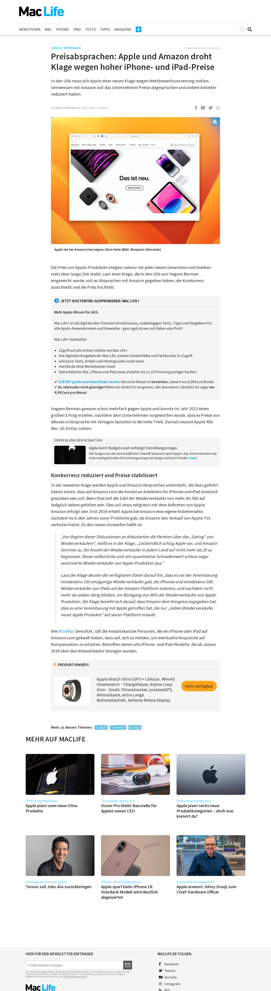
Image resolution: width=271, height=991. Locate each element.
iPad (77, 29)
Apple (102, 727)
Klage (136, 727)
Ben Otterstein (66, 108)
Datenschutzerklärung (75, 976)
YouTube (168, 977)
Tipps (105, 29)
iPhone (62, 29)
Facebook (169, 964)
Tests (90, 29)
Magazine (122, 29)
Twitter (167, 970)
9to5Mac (66, 631)
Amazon (120, 727)
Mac (48, 29)
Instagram (169, 984)
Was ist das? (213, 48)
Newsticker (29, 29)
